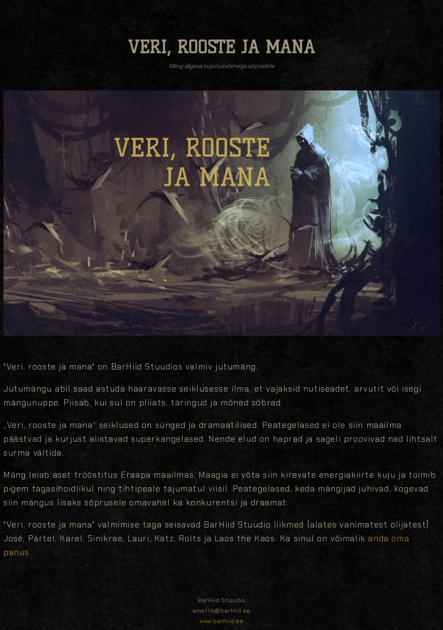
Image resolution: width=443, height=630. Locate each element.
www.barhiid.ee (221, 621)
